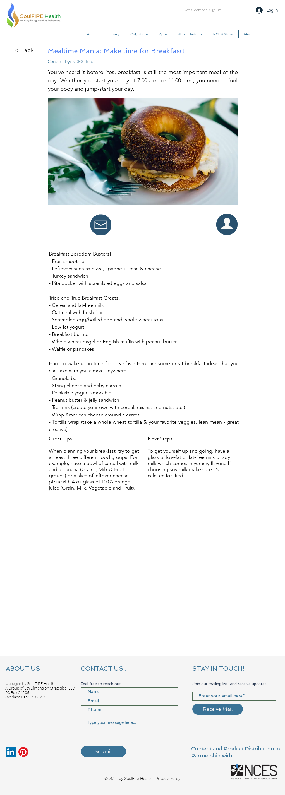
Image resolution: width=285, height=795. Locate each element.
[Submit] (103, 751)
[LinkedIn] (11, 752)
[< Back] (25, 50)
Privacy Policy (167, 778)
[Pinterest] (23, 752)
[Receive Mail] (217, 709)
